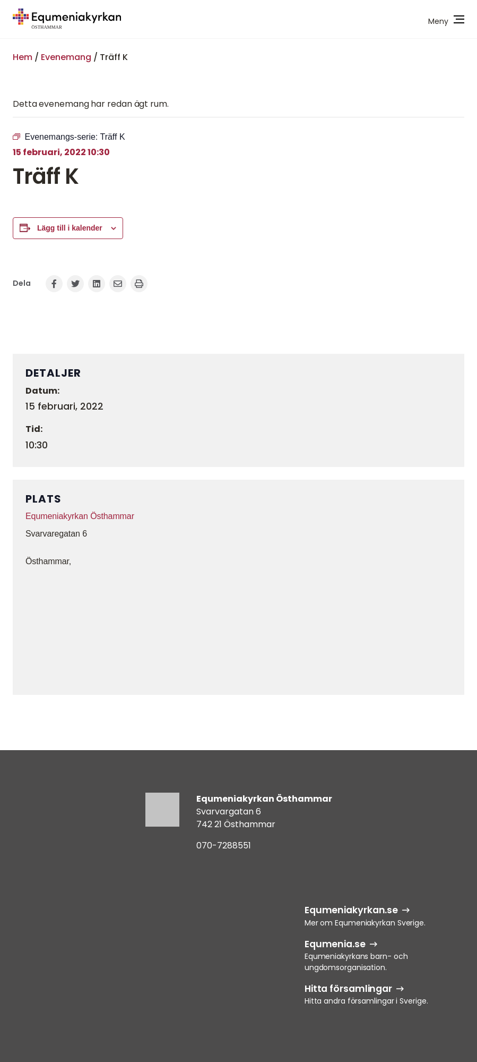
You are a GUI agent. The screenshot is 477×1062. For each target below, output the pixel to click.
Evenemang (66, 57)
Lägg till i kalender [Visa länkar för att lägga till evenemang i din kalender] (69, 228)
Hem (22, 57)
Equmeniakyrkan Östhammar (79, 516)
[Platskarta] (238, 629)
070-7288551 (223, 845)
